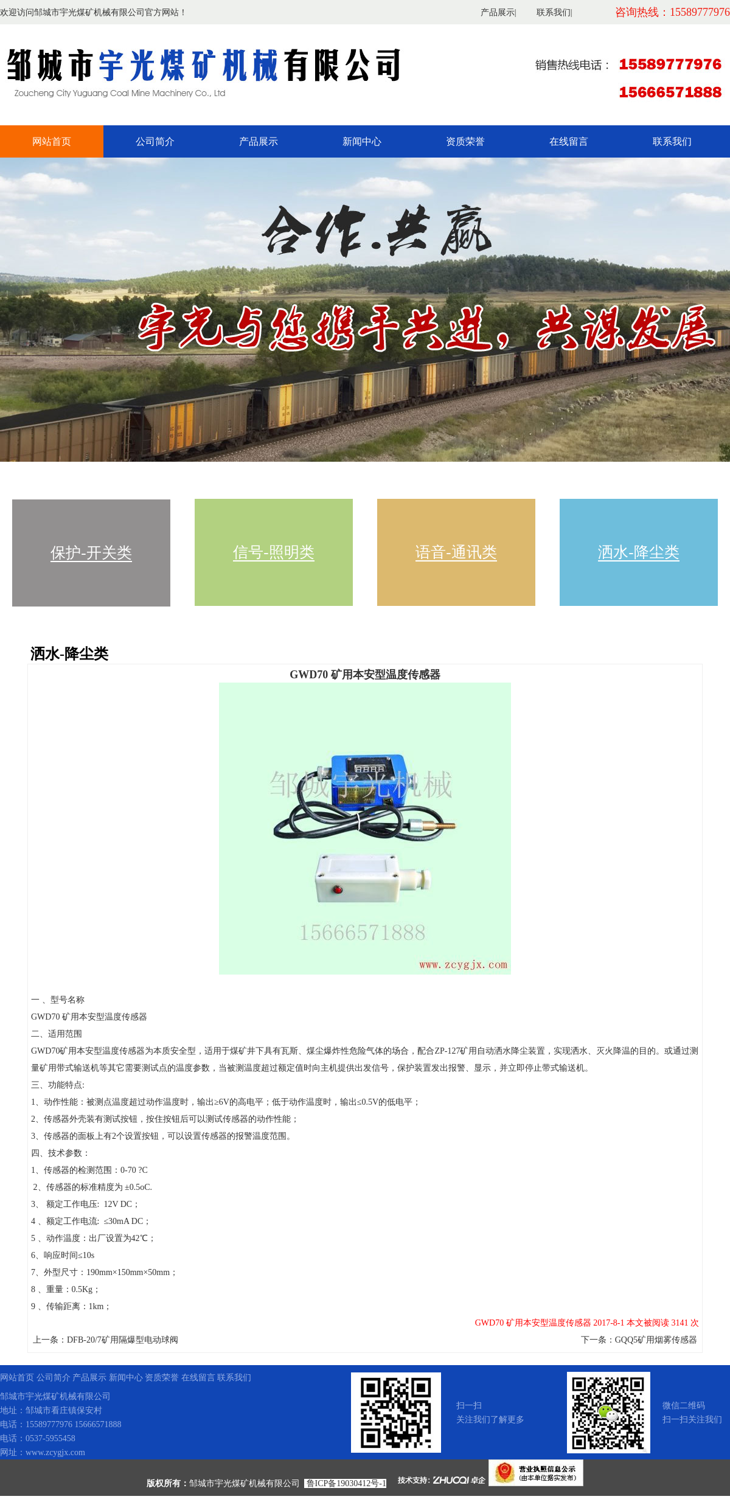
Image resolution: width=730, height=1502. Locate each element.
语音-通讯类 (455, 552)
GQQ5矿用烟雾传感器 (656, 1339)
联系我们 (554, 12)
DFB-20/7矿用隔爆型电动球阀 (122, 1339)
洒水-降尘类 (638, 552)
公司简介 (155, 141)
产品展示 (498, 12)
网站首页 (51, 141)
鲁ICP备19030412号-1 (346, 1483)
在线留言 (568, 141)
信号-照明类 (273, 552)
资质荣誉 (465, 141)
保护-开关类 (90, 552)
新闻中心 (361, 141)
